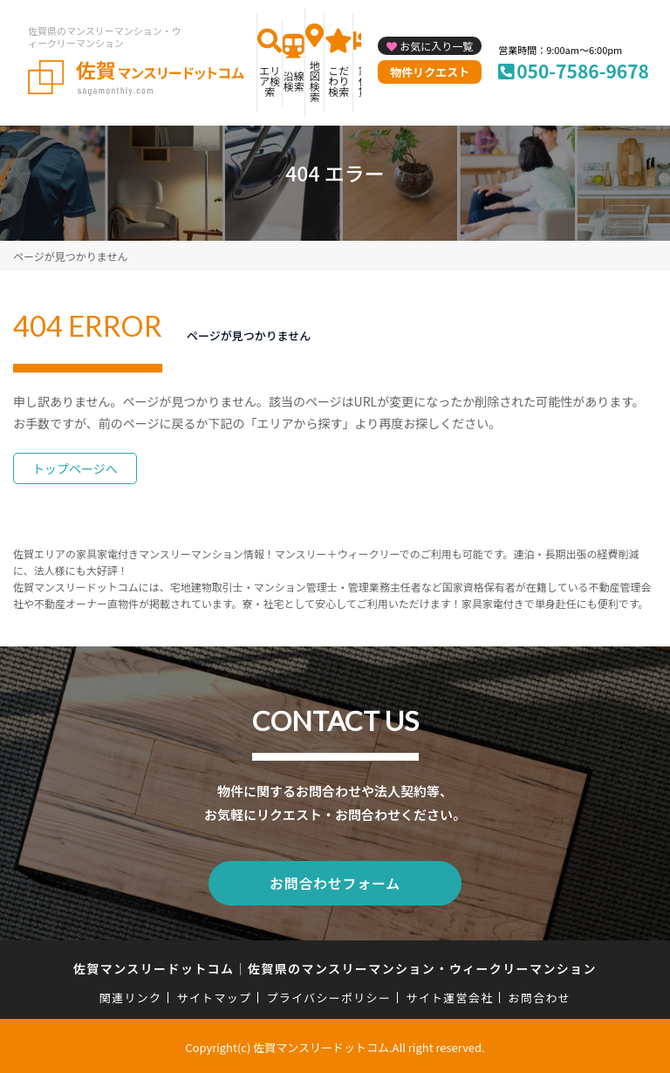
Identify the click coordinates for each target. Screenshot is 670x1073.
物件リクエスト (429, 72)
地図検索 (315, 81)
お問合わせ (540, 995)
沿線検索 (294, 80)
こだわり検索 (338, 81)
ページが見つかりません (70, 256)
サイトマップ (214, 995)
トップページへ (75, 468)
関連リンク (130, 995)
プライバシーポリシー (328, 995)
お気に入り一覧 (436, 45)
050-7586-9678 (582, 71)
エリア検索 (269, 81)
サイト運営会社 (449, 995)
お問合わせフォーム (335, 882)
